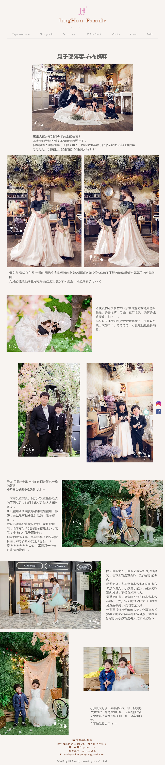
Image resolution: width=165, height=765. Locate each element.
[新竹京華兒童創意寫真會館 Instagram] (159, 404)
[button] (21, 34)
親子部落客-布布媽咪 (82, 56)
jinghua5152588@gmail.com (87, 754)
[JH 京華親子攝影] (159, 412)
